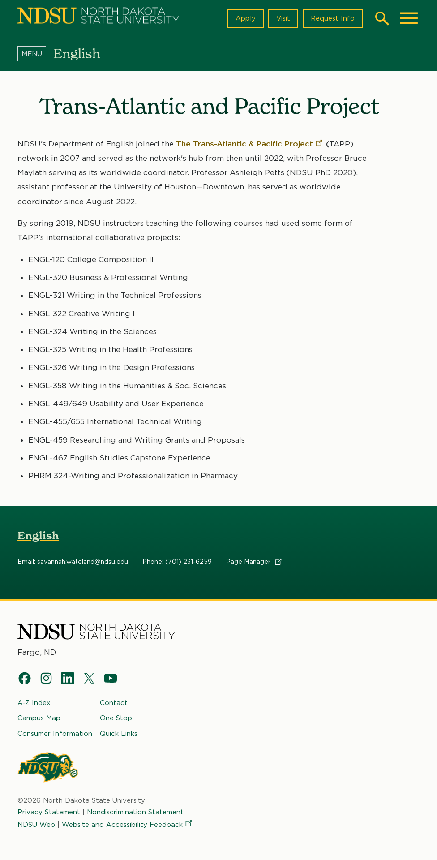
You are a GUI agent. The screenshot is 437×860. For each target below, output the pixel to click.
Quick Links (118, 734)
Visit (283, 18)
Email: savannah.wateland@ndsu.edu (72, 561)
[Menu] (35, 53)
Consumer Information (54, 734)
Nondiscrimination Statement (135, 812)
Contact (114, 703)
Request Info (333, 18)
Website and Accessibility (127, 825)
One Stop (116, 718)
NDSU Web (36, 825)
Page (254, 561)
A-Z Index (34, 703)
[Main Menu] (409, 18)
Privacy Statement (48, 812)
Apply (246, 18)
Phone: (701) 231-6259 (177, 561)
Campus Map (38, 718)
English (38, 535)
